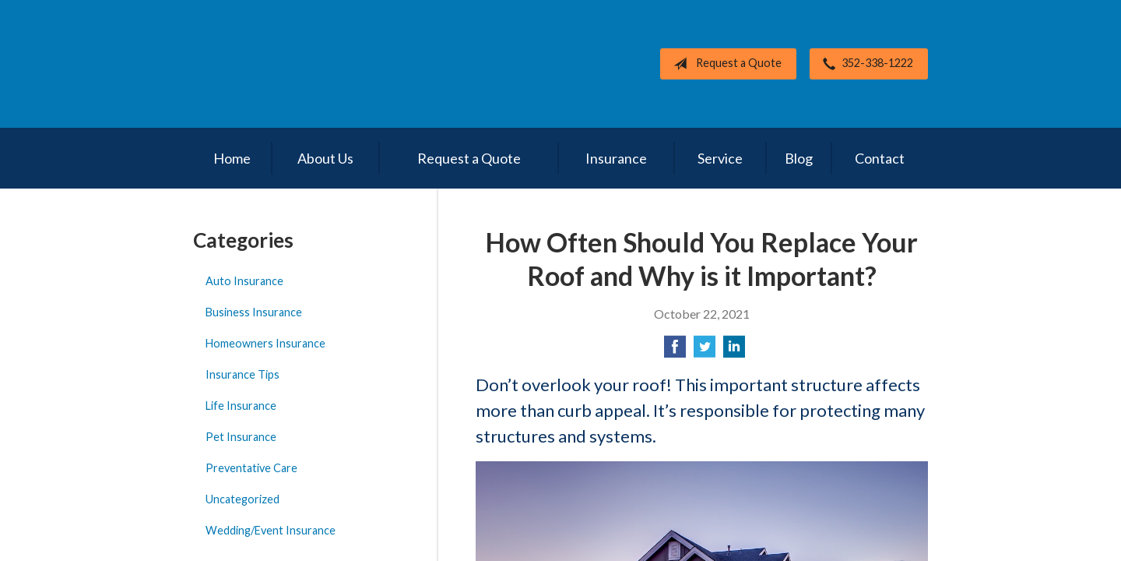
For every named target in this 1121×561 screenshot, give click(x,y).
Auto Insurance (244, 281)
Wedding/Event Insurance (271, 530)
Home (232, 158)
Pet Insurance (241, 436)
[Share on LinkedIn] (734, 351)
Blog (799, 158)
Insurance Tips (242, 374)
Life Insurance (241, 405)
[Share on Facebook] (675, 351)
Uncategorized (242, 499)
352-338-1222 (865, 64)
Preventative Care (251, 468)
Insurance (616, 158)
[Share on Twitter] (704, 351)
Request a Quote (724, 64)
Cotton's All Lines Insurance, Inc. (302, 64)
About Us (325, 158)
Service (720, 158)
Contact (880, 158)
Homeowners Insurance (265, 343)
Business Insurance (254, 312)
